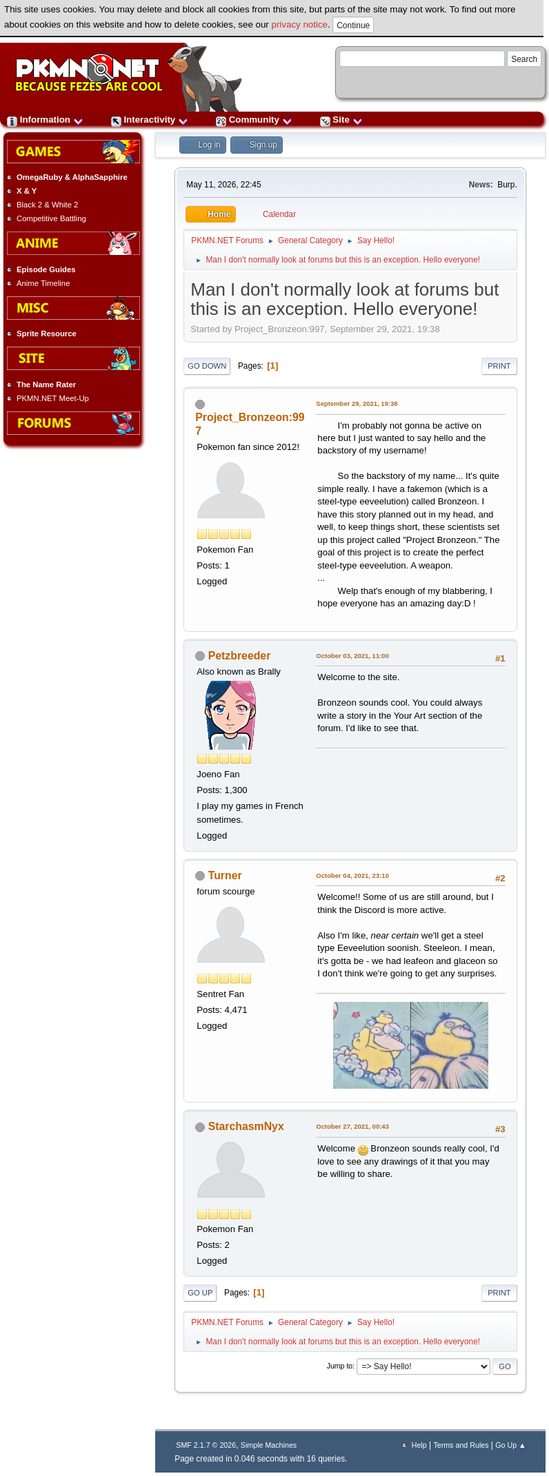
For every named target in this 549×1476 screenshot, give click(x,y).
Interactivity (149, 119)
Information (45, 119)
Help (419, 1445)
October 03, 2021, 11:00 (352, 655)
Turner (225, 875)
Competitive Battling (51, 218)
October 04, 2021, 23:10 (352, 875)
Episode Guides (46, 269)
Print (499, 366)
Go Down (207, 366)
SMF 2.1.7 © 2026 (206, 1445)
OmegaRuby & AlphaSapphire (72, 177)
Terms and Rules (460, 1445)
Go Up (200, 1293)
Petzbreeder (239, 656)
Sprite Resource (47, 333)
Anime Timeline (43, 283)
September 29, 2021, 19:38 (356, 403)
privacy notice (300, 24)
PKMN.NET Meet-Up (53, 398)
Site (341, 119)
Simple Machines (269, 1445)
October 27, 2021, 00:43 (352, 1126)
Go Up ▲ (510, 1445)
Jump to (340, 1366)
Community (254, 119)
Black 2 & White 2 (47, 205)
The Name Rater (46, 384)
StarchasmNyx (246, 1126)
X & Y (27, 191)
